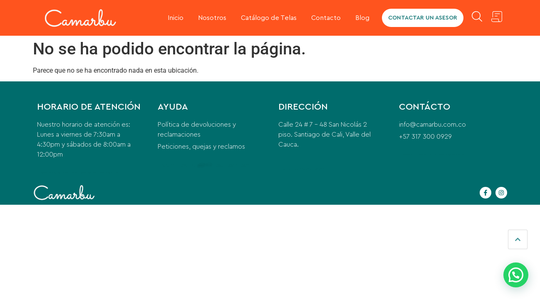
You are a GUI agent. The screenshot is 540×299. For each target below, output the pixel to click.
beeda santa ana (288, 169)
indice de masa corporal (246, 165)
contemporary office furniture (204, 165)
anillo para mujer (61, 173)
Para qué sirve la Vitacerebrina (77, 173)
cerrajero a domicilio (48, 173)
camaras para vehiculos (417, 155)
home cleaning (184, 165)
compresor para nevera (96, 173)
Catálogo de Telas (269, 18)
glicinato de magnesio (111, 173)
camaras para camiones (434, 155)
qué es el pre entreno (232, 165)
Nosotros (212, 18)
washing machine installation (168, 165)
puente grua (298, 169)
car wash (194, 165)
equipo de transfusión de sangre (453, 155)
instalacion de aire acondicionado (313, 169)
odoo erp (406, 155)
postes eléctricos (219, 165)
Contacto (326, 18)
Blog (362, 18)
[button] (515, 274)
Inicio (175, 18)
